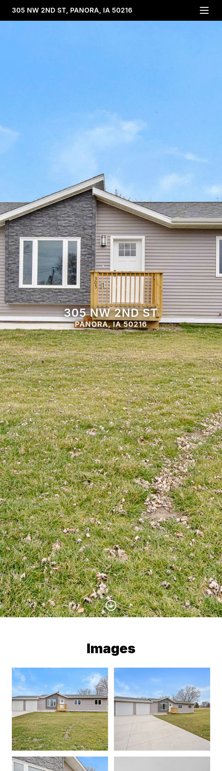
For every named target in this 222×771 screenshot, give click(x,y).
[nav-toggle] (204, 10)
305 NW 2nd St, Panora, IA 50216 (72, 10)
